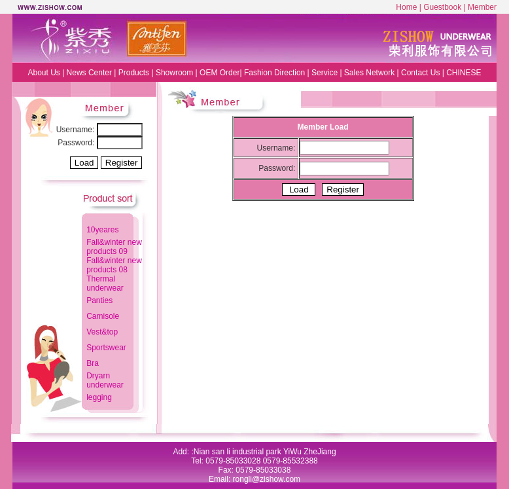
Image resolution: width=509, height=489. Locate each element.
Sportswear (106, 347)
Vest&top (102, 331)
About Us (43, 72)
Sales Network (369, 72)
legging (99, 397)
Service (324, 72)
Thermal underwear (105, 283)
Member (482, 7)
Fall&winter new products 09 (114, 247)
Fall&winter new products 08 (114, 265)
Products (133, 72)
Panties (99, 300)
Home (406, 7)
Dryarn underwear (105, 380)
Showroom (174, 72)
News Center (90, 72)
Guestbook (442, 7)
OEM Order (219, 72)
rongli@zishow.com (267, 479)
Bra (92, 363)
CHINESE (463, 72)
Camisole (102, 316)
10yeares (102, 229)
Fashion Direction (274, 72)
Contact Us (420, 72)
